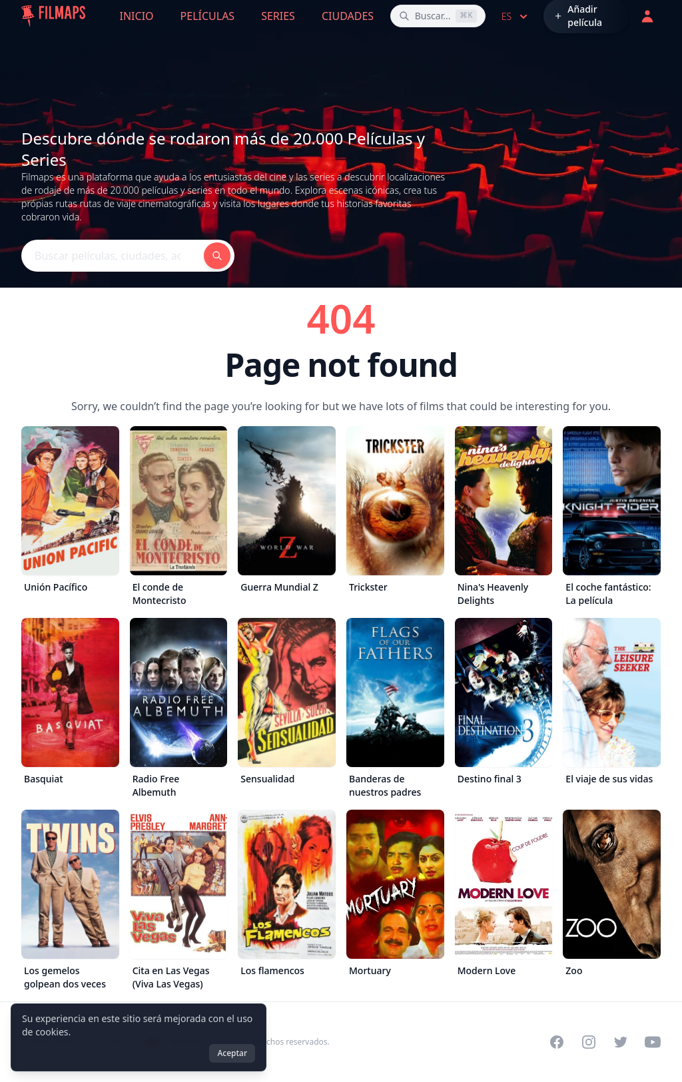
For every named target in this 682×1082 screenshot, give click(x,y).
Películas (207, 16)
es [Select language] (516, 16)
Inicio (137, 16)
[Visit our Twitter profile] (621, 1042)
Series (278, 16)
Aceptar (232, 1053)
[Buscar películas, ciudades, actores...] (438, 16)
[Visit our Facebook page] (557, 1042)
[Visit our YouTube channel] (653, 1042)
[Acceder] (647, 16)
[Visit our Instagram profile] (589, 1042)
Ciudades (348, 16)
